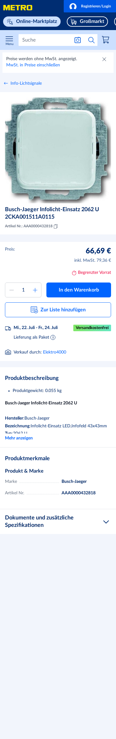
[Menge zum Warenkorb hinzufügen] (23, 290)
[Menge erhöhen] (35, 290)
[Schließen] (104, 60)
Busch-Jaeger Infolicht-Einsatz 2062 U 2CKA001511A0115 (52, 213)
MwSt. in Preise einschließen (33, 65)
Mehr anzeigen (19, 438)
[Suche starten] (91, 40)
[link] (106, 40)
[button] (90, 6)
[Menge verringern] (11, 290)
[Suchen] (44, 40)
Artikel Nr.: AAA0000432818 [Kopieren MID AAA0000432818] (32, 226)
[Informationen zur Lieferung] (52, 337)
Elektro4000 (54, 352)
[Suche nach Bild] (78, 40)
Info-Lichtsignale (26, 83)
